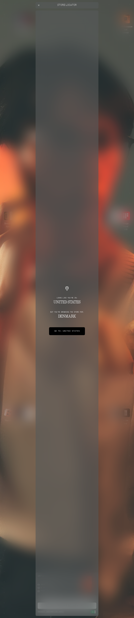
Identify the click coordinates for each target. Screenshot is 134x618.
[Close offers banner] (95, 11)
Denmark (67, 338)
